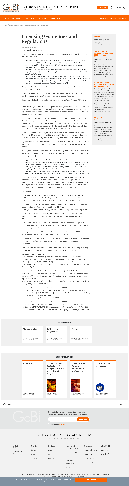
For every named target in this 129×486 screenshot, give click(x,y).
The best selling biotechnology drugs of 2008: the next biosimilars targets (55, 368)
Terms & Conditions (43, 474)
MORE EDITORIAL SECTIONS (50, 18)
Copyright (64, 474)
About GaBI (104, 18)
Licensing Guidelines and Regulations (36, 25)
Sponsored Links (90, 454)
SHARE (7, 405)
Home (6, 18)
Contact (72, 474)
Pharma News (89, 459)
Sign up (102, 8)
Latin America (20, 453)
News (32, 454)
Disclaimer (55, 474)
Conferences (88, 446)
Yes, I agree (91, 480)
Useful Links (88, 463)
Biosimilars (30, 18)
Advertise (113, 18)
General (33, 450)
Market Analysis (31, 329)
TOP (123, 404)
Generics (16, 18)
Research (33, 459)
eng (117, 8)
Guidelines (70, 457)
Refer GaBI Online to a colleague (98, 474)
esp (121, 8)
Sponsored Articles (91, 450)
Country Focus (13, 25)
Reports (69, 467)
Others (74, 329)
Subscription (122, 18)
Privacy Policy (62, 425)
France (21, 25)
